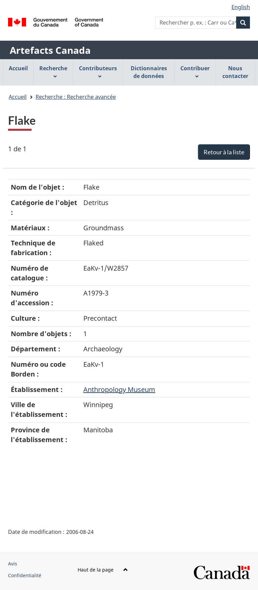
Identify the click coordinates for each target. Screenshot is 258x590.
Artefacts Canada (50, 50)
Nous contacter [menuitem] (235, 72)
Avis (12, 563)
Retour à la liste (224, 152)
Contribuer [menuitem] (195, 71)
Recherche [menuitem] (53, 71)
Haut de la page (103, 569)
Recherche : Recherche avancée (76, 97)
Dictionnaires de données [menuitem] (149, 72)
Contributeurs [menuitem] (98, 71)
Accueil (18, 97)
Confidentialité (24, 575)
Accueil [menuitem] (18, 68)
